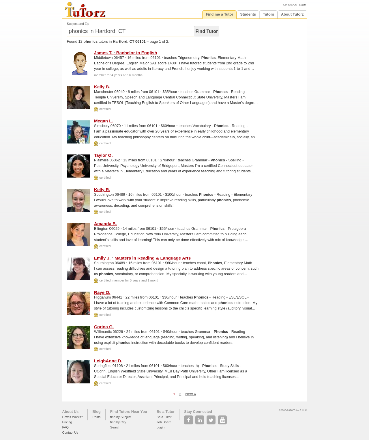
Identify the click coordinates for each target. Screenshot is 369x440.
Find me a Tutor (219, 14)
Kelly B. (102, 86)
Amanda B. (105, 223)
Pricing (67, 422)
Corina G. (104, 326)
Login (302, 4)
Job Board (164, 422)
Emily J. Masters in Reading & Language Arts (142, 258)
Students (248, 14)
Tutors (268, 14)
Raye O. (102, 292)
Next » (190, 394)
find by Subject (120, 417)
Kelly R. (102, 189)
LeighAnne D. (108, 360)
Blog (96, 411)
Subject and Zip (78, 23)
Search (115, 427)
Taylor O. (103, 155)
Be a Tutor (166, 411)
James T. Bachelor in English (125, 52)
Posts (96, 417)
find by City (118, 422)
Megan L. (103, 120)
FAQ (65, 427)
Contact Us (290, 4)
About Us (70, 411)
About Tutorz (292, 14)
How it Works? (72, 417)
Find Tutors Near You (128, 411)
